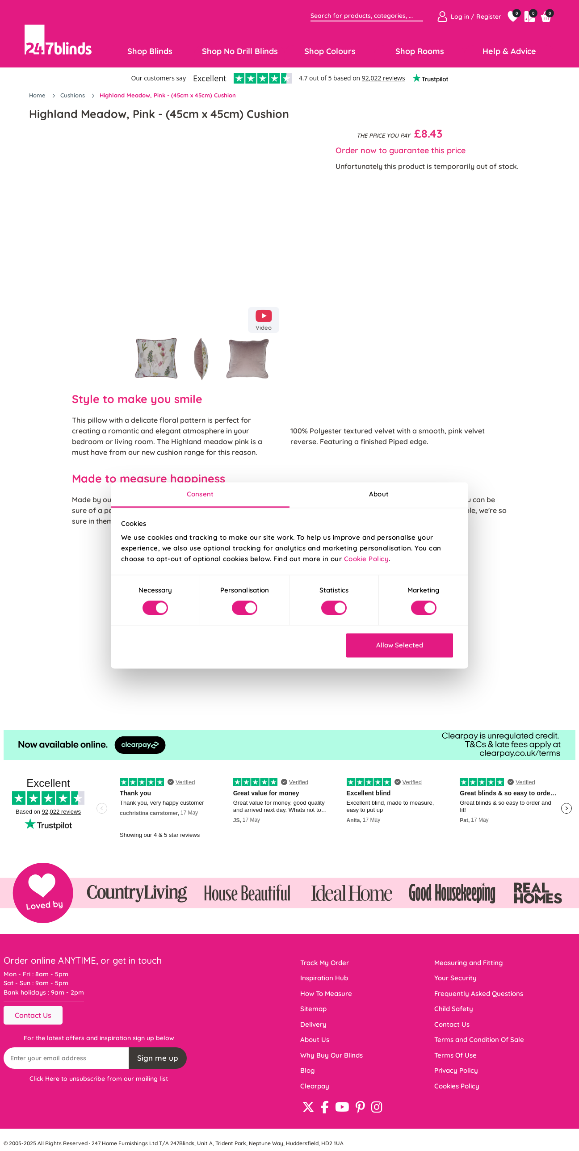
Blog (307, 1070)
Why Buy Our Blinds (331, 1055)
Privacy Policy (456, 1070)
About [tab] (379, 494)
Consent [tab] (200, 494)
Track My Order (324, 962)
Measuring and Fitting (468, 962)
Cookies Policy (456, 1086)
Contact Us (33, 1015)
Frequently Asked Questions (478, 993)
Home (38, 95)
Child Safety (453, 1008)
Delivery (313, 1024)
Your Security (455, 978)
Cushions (73, 95)
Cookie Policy (366, 558)
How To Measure (326, 993)
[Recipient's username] (66, 1058)
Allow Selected (399, 645)
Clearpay (314, 1086)
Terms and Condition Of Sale (479, 1039)
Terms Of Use (455, 1055)
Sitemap (313, 1008)
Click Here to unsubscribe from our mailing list (98, 1079)
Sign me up (157, 1058)
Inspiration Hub (324, 978)
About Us (314, 1039)
